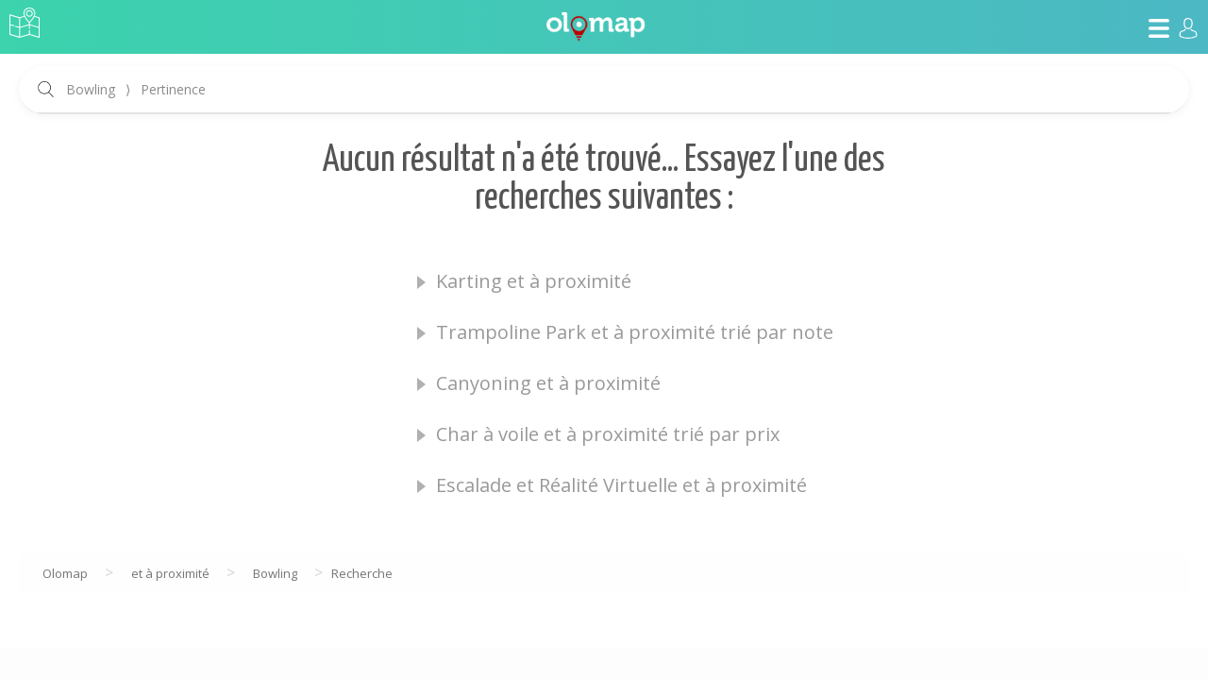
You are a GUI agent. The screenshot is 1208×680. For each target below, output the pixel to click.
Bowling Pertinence (136, 89)
